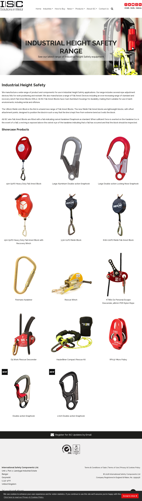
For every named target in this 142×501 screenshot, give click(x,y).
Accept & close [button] (130, 496)
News (69, 12)
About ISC (91, 12)
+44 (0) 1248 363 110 (14, 491)
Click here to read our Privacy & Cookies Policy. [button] (24, 497)
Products (79, 12)
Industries (47, 12)
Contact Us (104, 12)
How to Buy (60, 12)
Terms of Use (113, 467)
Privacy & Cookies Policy (130, 467)
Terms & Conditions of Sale (96, 467)
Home (38, 12)
